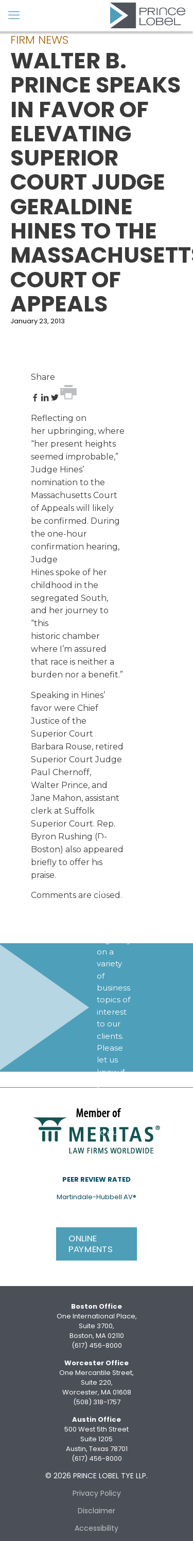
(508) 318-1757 (96, 1402)
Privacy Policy (97, 1493)
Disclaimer (96, 1511)
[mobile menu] (14, 15)
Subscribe (118, 1174)
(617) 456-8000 (97, 1345)
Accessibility (96, 1528)
